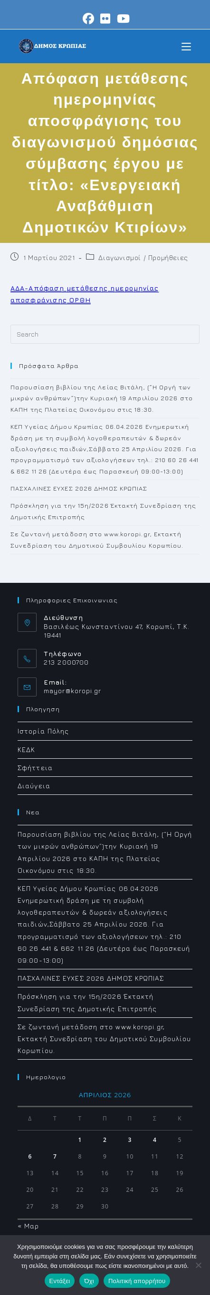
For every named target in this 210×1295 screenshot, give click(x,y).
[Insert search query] (105, 334)
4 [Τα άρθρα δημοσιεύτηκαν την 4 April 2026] (155, 1140)
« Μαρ (28, 1226)
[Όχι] (198, 1265)
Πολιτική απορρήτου (136, 1281)
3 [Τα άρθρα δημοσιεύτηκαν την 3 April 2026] (130, 1140)
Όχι (89, 1281)
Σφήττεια (35, 767)
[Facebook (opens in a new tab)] (88, 18)
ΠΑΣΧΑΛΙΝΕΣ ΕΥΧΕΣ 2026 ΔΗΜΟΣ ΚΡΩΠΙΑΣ (79, 488)
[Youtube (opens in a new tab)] (122, 18)
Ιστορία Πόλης (43, 731)
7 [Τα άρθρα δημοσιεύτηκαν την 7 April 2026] (55, 1156)
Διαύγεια (34, 786)
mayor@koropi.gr (73, 690)
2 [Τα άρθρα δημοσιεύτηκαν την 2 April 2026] (105, 1140)
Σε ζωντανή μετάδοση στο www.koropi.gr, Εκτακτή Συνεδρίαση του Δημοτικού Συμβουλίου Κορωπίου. (104, 1038)
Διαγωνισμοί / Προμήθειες (143, 257)
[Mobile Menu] (186, 46)
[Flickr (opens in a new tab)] (105, 18)
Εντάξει (59, 1281)
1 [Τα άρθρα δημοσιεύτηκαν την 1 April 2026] (80, 1140)
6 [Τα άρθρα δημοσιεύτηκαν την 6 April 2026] (30, 1156)
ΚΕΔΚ (26, 749)
